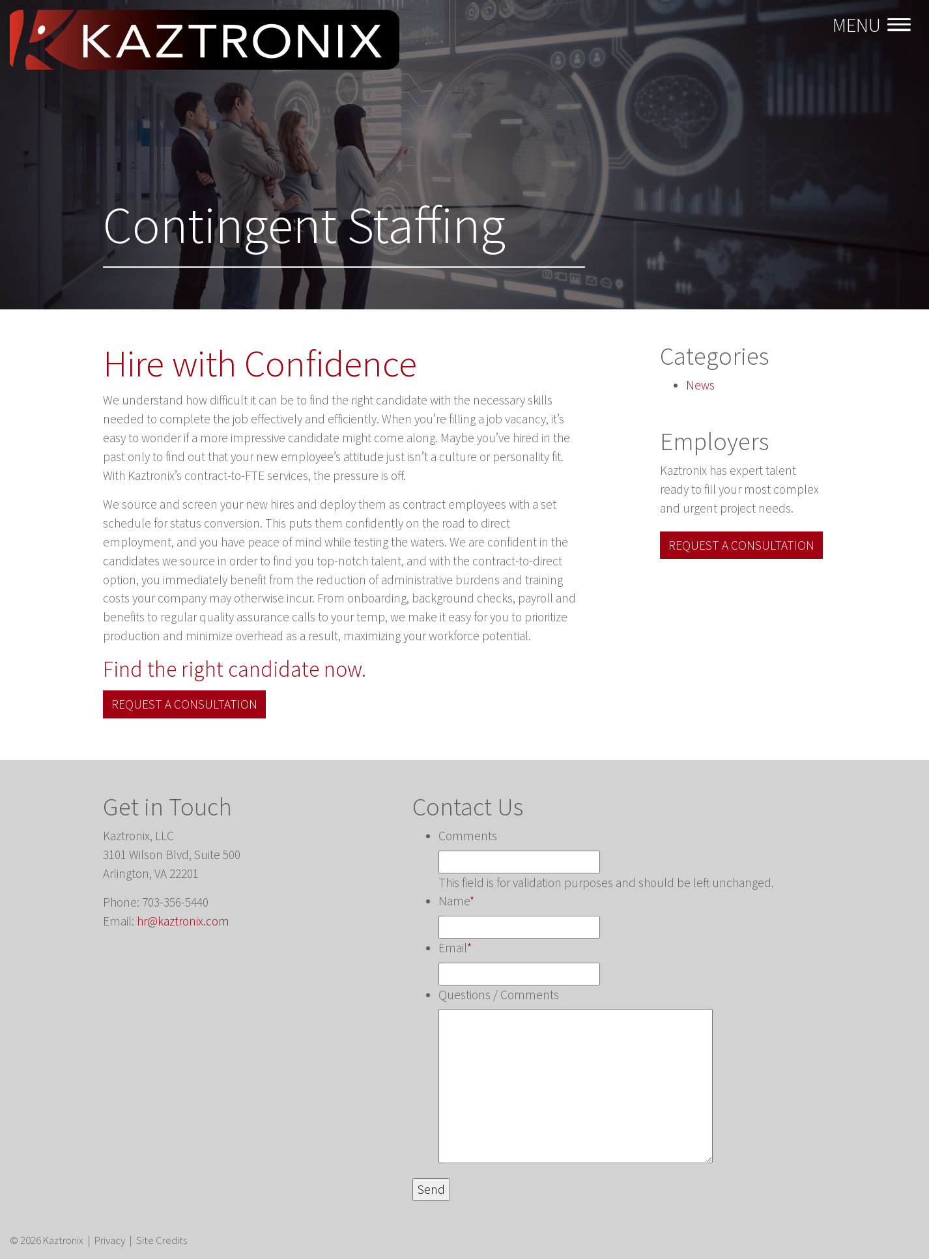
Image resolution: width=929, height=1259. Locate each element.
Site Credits (161, 1240)
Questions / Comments (498, 994)
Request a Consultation (184, 704)
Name (456, 901)
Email (455, 947)
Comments (467, 835)
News (700, 385)
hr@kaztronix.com (183, 921)
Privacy (109, 1240)
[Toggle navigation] (873, 25)
